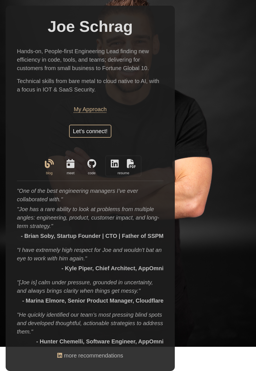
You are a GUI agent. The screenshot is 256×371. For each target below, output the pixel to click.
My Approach (90, 109)
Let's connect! (90, 131)
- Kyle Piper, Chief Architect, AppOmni (112, 268)
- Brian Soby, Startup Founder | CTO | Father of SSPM (92, 236)
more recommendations (90, 355)
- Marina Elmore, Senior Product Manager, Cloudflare (93, 301)
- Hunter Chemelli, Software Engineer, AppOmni (100, 341)
